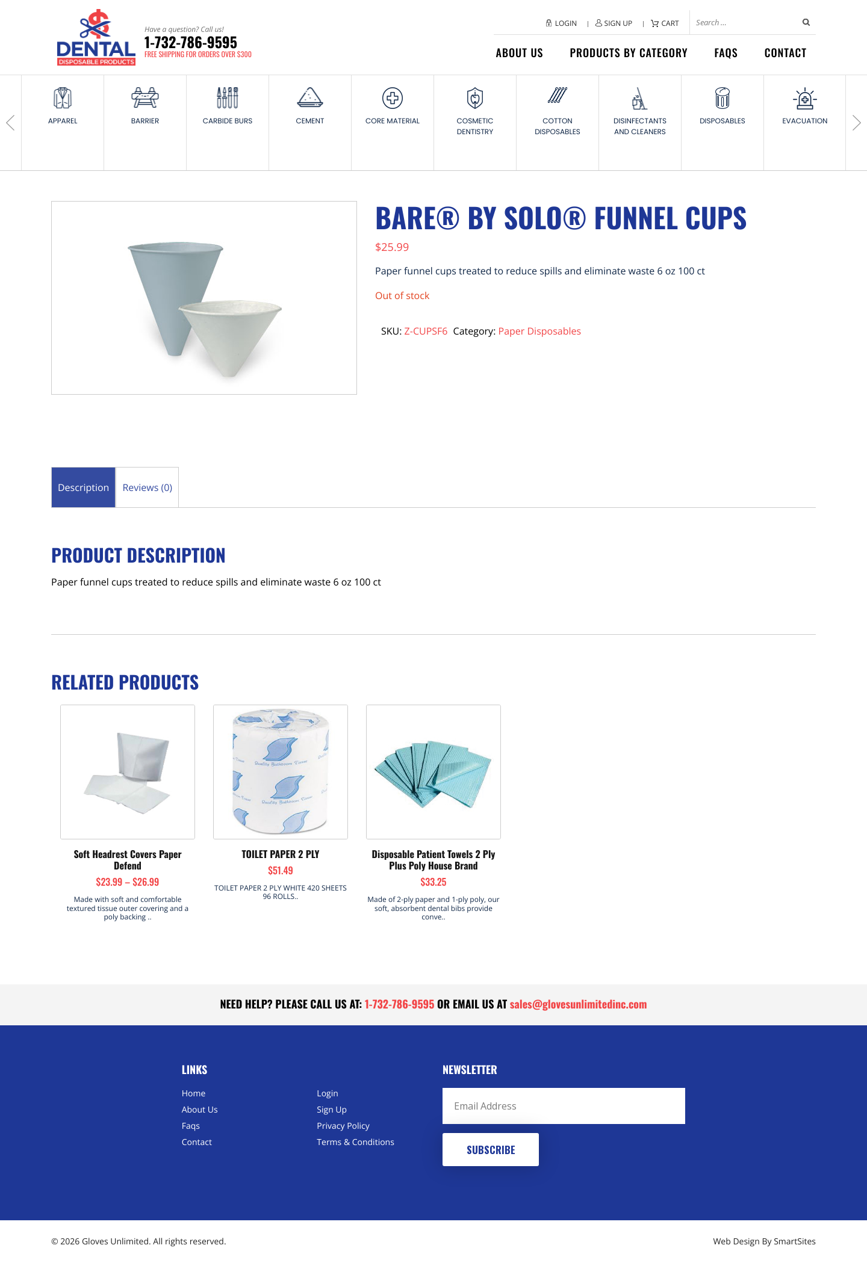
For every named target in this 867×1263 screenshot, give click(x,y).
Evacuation (804, 121)
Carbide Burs (228, 121)
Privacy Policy (343, 1126)
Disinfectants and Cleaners (640, 126)
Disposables (722, 121)
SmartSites (795, 1241)
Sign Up (618, 23)
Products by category (629, 53)
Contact (786, 53)
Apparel (63, 121)
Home (194, 1093)
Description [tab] (83, 487)
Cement (310, 121)
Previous (12, 123)
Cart (670, 23)
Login (566, 23)
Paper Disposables (540, 331)
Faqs (726, 53)
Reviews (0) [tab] (147, 487)
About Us (520, 53)
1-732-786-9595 (198, 42)
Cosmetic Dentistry (475, 126)
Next (855, 123)
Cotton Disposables (557, 126)
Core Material (392, 121)
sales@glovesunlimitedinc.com (578, 1004)
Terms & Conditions (355, 1142)
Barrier (145, 121)
